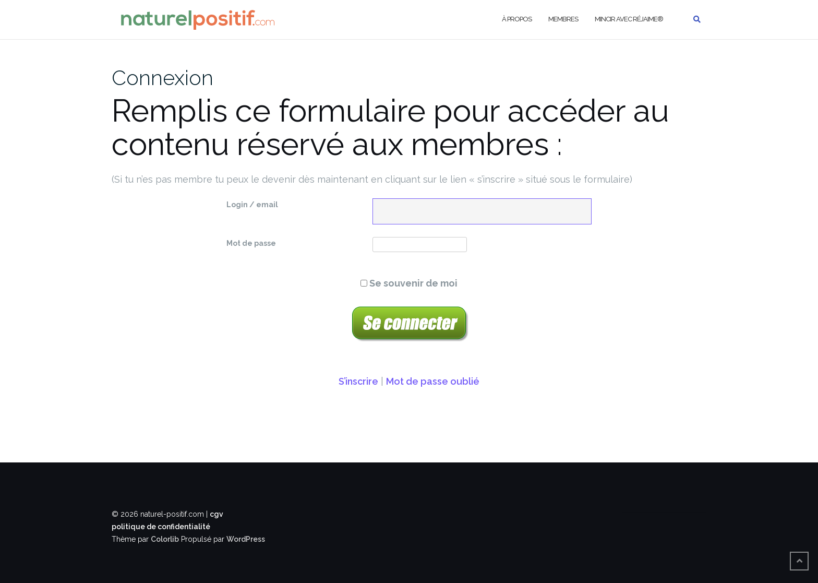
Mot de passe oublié (432, 381)
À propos (517, 19)
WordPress (245, 539)
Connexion (162, 77)
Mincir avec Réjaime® (629, 19)
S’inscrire (358, 381)
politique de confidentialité (161, 526)
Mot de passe (251, 243)
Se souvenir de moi (409, 283)
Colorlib (165, 539)
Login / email (252, 204)
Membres (563, 19)
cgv (216, 514)
